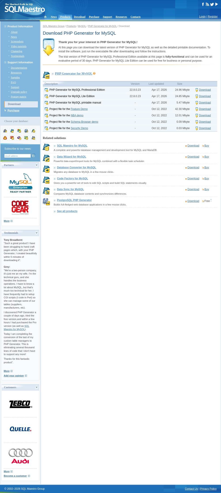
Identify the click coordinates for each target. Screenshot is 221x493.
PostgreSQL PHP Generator (74, 200)
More (6, 221)
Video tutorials (18, 46)
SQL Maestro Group (53, 26)
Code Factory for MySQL (72, 178)
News (54, 16)
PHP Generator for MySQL (102, 26)
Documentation (19, 67)
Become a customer (15, 475)
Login (202, 16)
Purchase (94, 16)
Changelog (16, 51)
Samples (15, 77)
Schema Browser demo (84, 121)
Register (213, 16)
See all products (67, 211)
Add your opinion (14, 375)
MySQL (82, 26)
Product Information (20, 26)
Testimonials (17, 56)
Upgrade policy (19, 91)
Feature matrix (18, 96)
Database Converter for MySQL (76, 167)
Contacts (135, 16)
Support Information (20, 62)
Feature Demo (79, 109)
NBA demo (77, 115)
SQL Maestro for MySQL (72, 145)
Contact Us (191, 488)
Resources (121, 16)
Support (107, 16)
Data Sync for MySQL (70, 189)
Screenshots (17, 41)
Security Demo (79, 128)
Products (65, 16)
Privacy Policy (208, 488)
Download (79, 16)
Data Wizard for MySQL (71, 156)
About (14, 32)
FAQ (13, 82)
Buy (206, 145)
